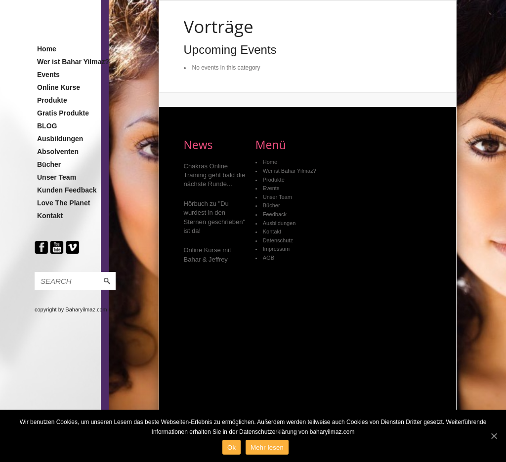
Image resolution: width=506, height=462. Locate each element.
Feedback (275, 214)
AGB (268, 258)
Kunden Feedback (67, 190)
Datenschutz (278, 240)
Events (48, 74)
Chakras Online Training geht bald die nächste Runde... (215, 175)
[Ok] (494, 436)
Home (46, 49)
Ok (231, 447)
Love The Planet (63, 203)
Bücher (49, 164)
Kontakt (50, 216)
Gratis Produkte (63, 113)
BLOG (47, 126)
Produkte (52, 100)
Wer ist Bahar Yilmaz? (73, 62)
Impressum (276, 249)
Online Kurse (58, 87)
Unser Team (56, 177)
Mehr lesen (267, 447)
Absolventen (58, 151)
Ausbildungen (60, 139)
